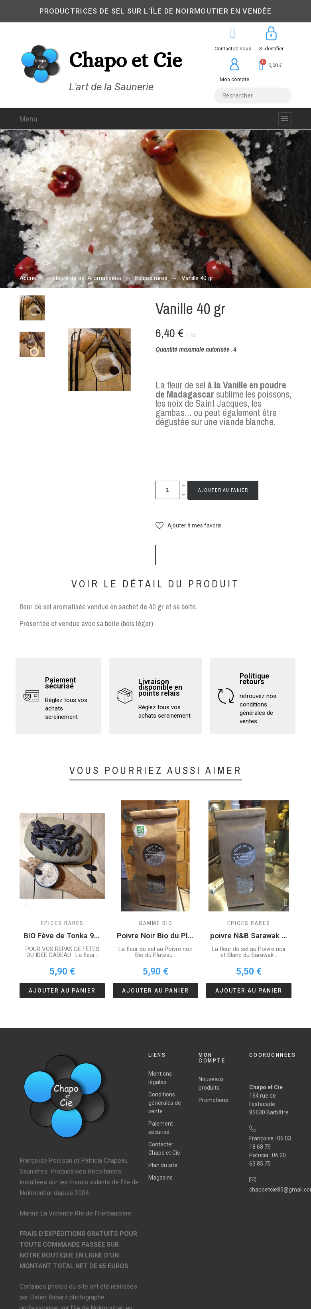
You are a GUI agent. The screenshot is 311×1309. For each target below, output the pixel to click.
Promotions (213, 1100)
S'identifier (271, 49)
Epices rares (151, 278)
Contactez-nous (233, 49)
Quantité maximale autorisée (193, 349)
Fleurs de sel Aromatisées (87, 278)
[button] (189, 525)
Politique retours (254, 679)
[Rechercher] (252, 95)
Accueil (29, 278)
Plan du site (162, 1165)
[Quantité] (167, 490)
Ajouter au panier (223, 490)
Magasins (160, 1177)
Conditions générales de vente (164, 1102)
